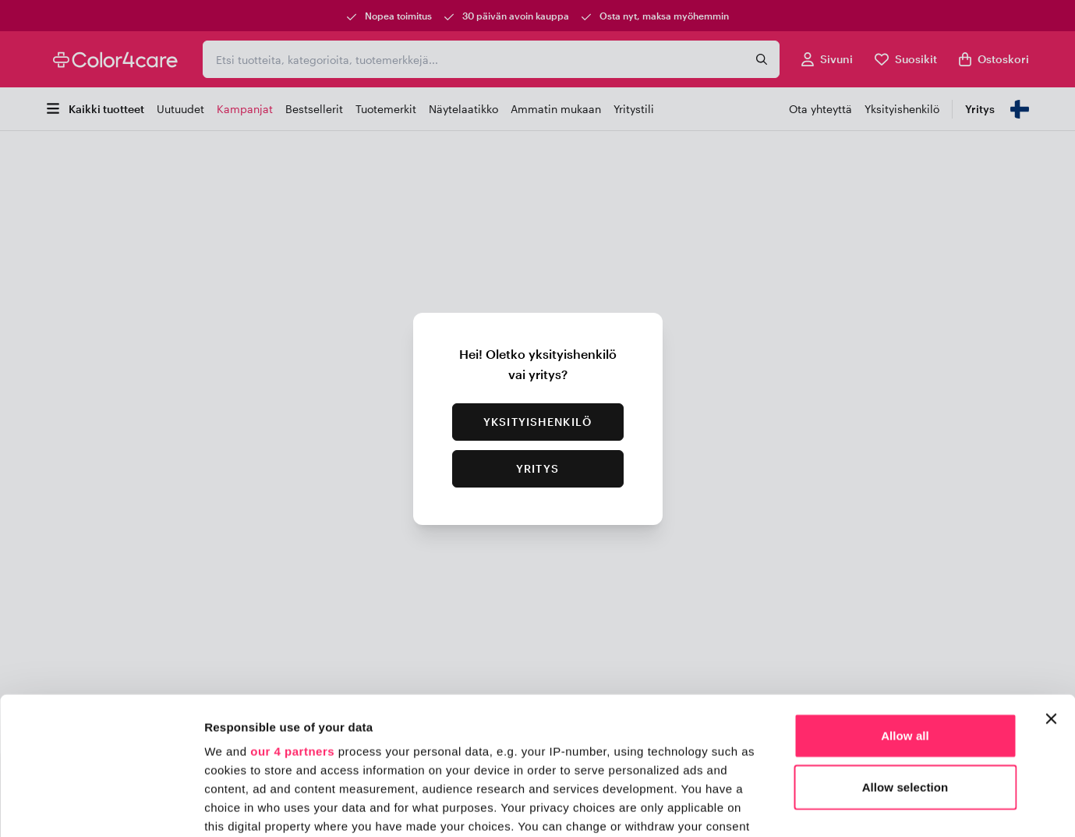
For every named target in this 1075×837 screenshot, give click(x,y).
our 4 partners (292, 614)
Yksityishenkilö (537, 421)
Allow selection (905, 649)
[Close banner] (1050, 581)
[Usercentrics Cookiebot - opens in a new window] (101, 806)
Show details (818, 806)
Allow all (905, 598)
